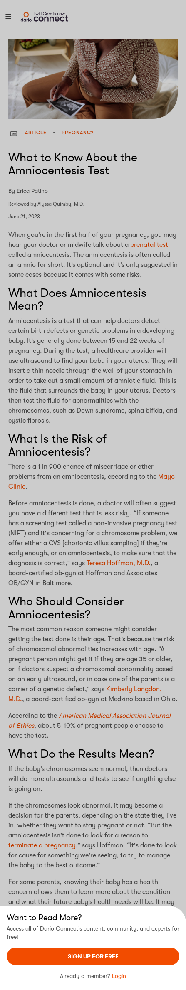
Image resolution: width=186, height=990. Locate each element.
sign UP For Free (93, 956)
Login (119, 976)
